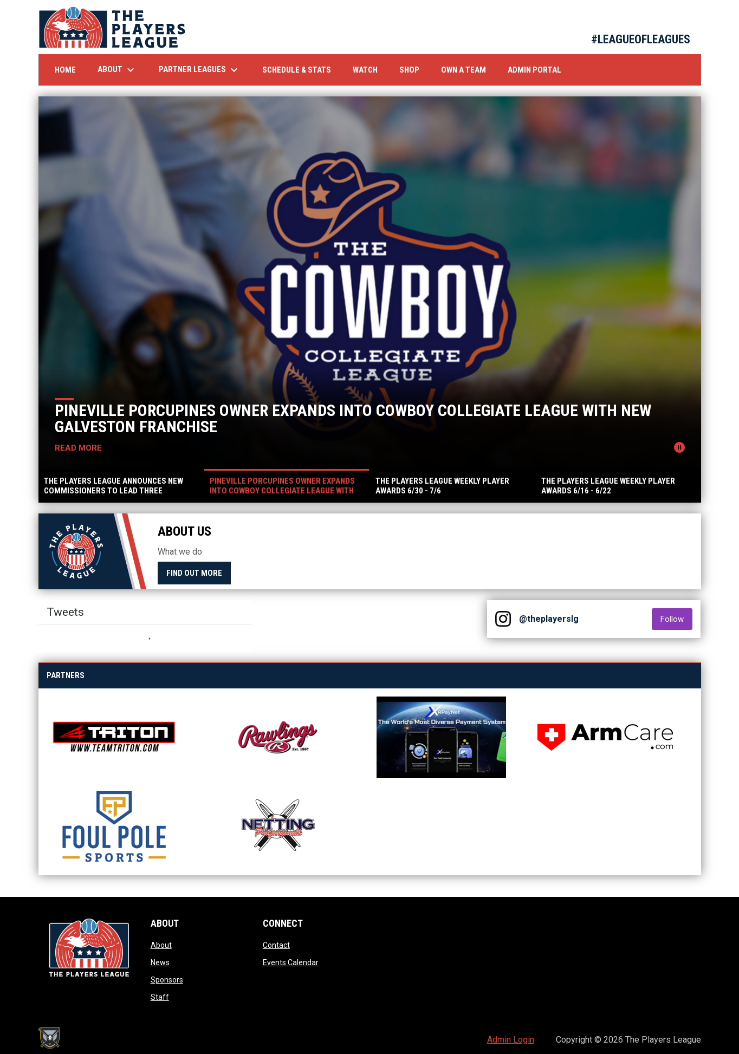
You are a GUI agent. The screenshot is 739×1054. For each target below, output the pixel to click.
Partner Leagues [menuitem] (200, 69)
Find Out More (194, 573)
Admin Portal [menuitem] (534, 70)
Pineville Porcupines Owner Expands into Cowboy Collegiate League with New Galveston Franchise (353, 418)
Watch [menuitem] (369, 69)
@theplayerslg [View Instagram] (549, 619)
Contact (276, 945)
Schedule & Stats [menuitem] (296, 70)
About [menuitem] (117, 69)
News (160, 962)
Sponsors (167, 979)
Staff (160, 997)
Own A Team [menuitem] (463, 70)
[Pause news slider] (679, 447)
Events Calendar (291, 962)
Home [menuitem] (65, 70)
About (161, 945)
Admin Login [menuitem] (510, 1040)
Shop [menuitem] (413, 69)
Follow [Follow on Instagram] (676, 619)
